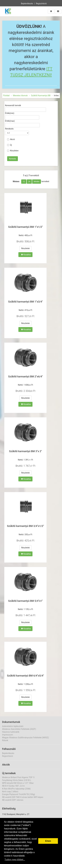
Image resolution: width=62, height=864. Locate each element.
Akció (11, 139)
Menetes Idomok (20, 95)
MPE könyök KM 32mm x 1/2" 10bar (18, 783)
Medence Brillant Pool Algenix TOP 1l (18, 777)
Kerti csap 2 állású (10, 791)
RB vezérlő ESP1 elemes (12, 800)
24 (29, 182)
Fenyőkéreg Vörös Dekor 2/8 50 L (16, 780)
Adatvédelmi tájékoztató (12, 726)
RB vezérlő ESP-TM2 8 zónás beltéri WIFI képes (22, 797)
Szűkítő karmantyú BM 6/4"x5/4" (25, 675)
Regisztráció (41, 3)
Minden (36, 182)
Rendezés (9, 129)
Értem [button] (48, 841)
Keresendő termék (13, 105)
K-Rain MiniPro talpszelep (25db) (16, 789)
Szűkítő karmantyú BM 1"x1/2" (25, 226)
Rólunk (5, 740)
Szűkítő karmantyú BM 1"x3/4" (25, 301)
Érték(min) (9, 113)
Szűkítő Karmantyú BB (40, 95)
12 (24, 182)
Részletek (25, 248)
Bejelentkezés (27, 3)
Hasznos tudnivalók (10, 732)
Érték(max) (10, 121)
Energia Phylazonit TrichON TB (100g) (18, 794)
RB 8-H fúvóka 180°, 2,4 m (13, 786)
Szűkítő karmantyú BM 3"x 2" (25, 451)
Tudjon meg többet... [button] (14, 859)
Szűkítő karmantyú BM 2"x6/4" (25, 376)
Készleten (13, 150)
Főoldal (6, 95)
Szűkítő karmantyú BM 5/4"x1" (25, 600)
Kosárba (26, 254)
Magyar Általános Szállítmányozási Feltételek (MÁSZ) (25, 737)
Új (9, 145)
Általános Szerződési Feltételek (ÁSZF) (19, 729)
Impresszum (7, 735)
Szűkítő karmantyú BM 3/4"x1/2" (25, 525)
